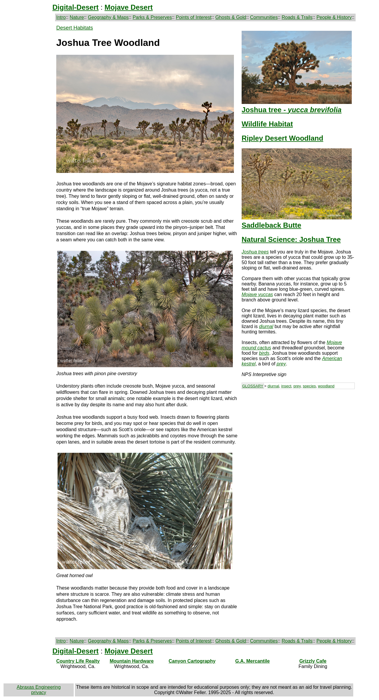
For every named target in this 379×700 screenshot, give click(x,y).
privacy (38, 692)
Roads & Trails (297, 17)
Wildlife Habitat (267, 124)
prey (297, 386)
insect (286, 386)
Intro (61, 17)
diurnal (273, 386)
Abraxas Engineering (39, 687)
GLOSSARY (252, 386)
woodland (326, 386)
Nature (77, 17)
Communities (264, 17)
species (309, 386)
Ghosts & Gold (230, 17)
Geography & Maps (108, 17)
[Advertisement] (298, 435)
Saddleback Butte (271, 225)
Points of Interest (193, 17)
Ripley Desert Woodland (282, 138)
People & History (334, 17)
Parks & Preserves (152, 17)
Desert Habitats (74, 28)
